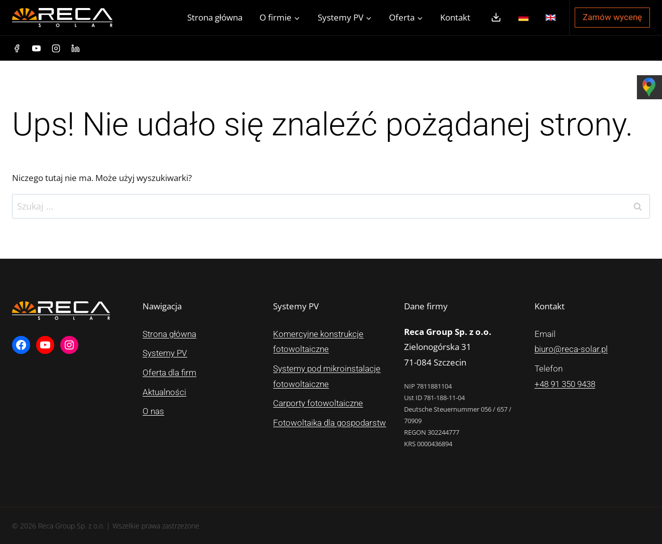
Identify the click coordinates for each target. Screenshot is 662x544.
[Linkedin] (75, 48)
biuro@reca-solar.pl (571, 349)
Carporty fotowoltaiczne (318, 403)
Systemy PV (165, 353)
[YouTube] (36, 48)
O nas (153, 411)
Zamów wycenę (612, 17)
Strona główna (214, 17)
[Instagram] (55, 48)
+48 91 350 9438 (565, 384)
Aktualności (164, 392)
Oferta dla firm (169, 373)
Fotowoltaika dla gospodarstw (329, 423)
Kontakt (455, 17)
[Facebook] (16, 48)
